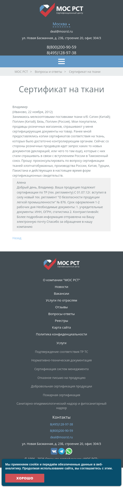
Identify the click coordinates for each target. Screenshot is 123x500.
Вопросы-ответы (61, 314)
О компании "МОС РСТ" (61, 280)
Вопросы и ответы (48, 72)
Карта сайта (61, 327)
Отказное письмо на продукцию (61, 378)
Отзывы (61, 307)
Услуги (61, 343)
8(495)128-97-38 (61, 52)
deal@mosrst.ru (61, 31)
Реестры (61, 320)
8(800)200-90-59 (61, 47)
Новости (61, 286)
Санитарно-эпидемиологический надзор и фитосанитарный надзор (61, 405)
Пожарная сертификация (61, 395)
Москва (60, 23)
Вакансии (61, 293)
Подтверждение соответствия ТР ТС (61, 352)
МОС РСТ (21, 72)
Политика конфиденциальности (61, 334)
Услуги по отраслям (61, 300)
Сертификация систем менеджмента (61, 369)
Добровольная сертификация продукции (61, 386)
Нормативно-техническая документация (61, 360)
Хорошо (24, 478)
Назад (16, 238)
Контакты (61, 417)
